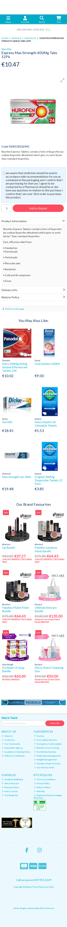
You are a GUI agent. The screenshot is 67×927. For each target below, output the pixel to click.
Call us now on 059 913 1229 (33, 880)
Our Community (11, 744)
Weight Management (45, 759)
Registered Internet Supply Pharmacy (47, 796)
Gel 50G (7, 422)
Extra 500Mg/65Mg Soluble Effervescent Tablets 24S (15, 367)
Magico (23, 908)
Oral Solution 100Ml (47, 363)
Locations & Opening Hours (16, 751)
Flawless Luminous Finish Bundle (46, 549)
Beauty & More (10, 787)
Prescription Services (45, 740)
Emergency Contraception (48, 744)
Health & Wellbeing (12, 779)
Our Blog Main (10, 795)
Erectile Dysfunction (45, 751)
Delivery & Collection (13, 755)
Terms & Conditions (45, 779)
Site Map (39, 791)
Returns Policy (42, 787)
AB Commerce (47, 908)
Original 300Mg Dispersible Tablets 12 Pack (48, 480)
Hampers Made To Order (47, 763)
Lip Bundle (8, 547)
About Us (7, 736)
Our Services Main (44, 767)
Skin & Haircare (10, 783)
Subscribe (54, 723)
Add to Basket (38, 208)
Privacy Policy (42, 783)
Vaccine (39, 736)
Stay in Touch (9, 717)
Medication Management (47, 755)
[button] (62, 80)
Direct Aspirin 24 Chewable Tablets (46, 423)
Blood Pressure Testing (46, 747)
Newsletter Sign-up (12, 747)
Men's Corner (10, 791)
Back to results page (14, 308)
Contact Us (8, 740)
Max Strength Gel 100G (16, 476)
